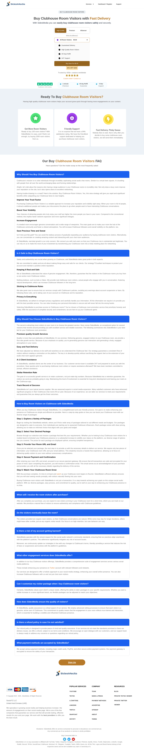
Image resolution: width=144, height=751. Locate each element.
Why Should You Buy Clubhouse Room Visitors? (40, 174)
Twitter (52, 568)
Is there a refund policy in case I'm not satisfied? (40, 622)
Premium (72, 30)
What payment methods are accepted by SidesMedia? (43, 643)
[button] (72, 174)
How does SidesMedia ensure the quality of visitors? (42, 602)
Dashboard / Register (105, 4)
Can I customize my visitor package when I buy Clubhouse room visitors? (53, 584)
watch (59, 474)
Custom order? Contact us (72, 78)
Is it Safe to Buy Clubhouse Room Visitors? (38, 253)
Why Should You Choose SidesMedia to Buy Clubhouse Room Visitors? (52, 319)
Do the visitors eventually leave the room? (37, 513)
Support (118, 4)
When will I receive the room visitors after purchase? (42, 495)
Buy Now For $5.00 (72, 63)
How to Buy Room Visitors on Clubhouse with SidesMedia (45, 404)
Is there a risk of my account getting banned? (39, 531)
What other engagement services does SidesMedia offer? (44, 555)
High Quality (60, 30)
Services (90, 4)
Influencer (83, 30)
